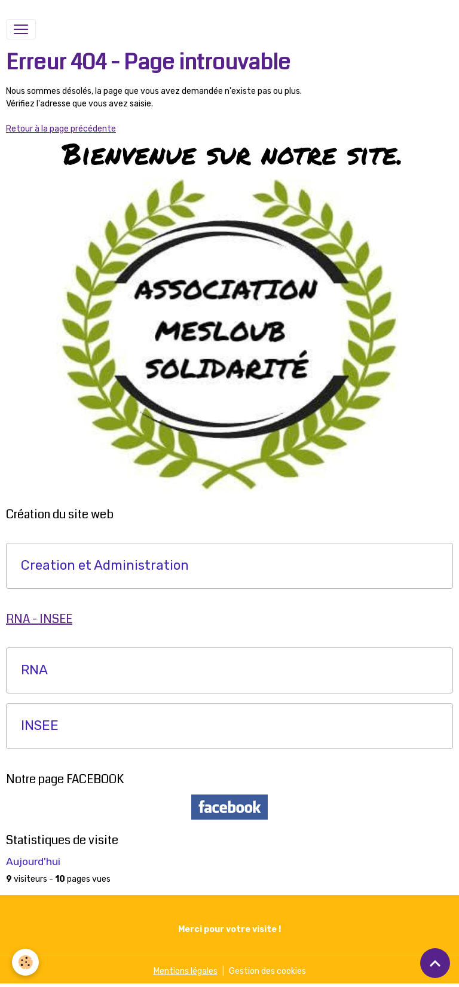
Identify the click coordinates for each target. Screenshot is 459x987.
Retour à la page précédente (61, 129)
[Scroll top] (435, 963)
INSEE (40, 726)
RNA (34, 670)
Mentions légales (186, 971)
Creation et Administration (105, 565)
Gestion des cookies (267, 971)
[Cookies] (25, 962)
